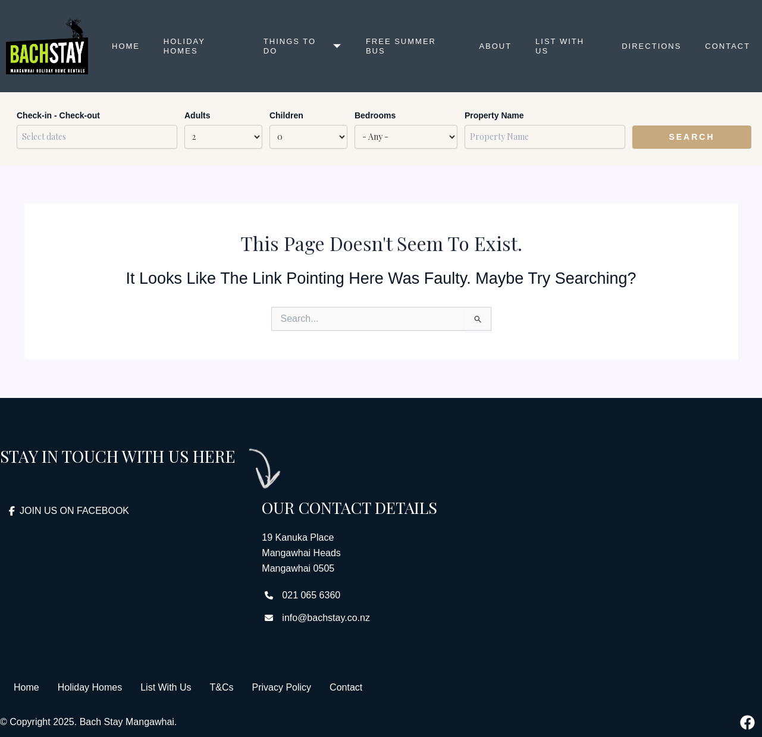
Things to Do (303, 46)
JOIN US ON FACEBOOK (69, 511)
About (495, 46)
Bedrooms (375, 115)
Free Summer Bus (401, 46)
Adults (197, 115)
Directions (651, 46)
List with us (559, 46)
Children (286, 115)
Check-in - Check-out (58, 115)
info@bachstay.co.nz (326, 618)
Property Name (494, 115)
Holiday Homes (184, 46)
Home (126, 46)
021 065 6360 (311, 595)
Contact (727, 46)
